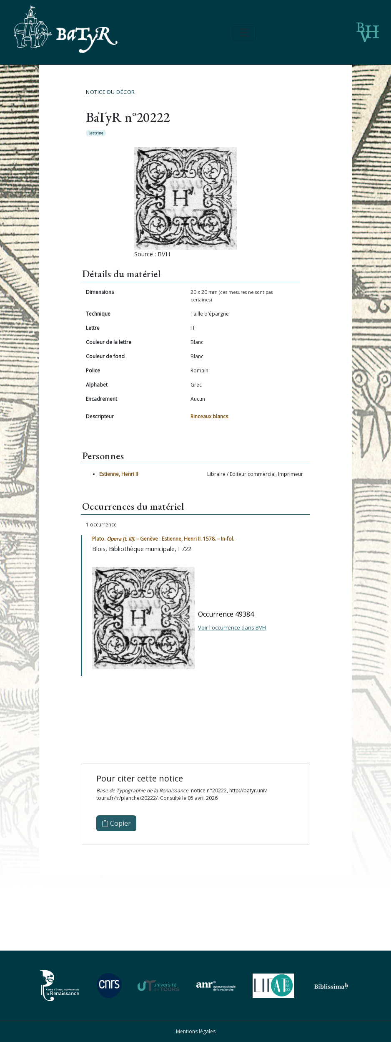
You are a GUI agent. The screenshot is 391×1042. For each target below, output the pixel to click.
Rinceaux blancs (209, 416)
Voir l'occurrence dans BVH (232, 627)
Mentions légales (196, 1031)
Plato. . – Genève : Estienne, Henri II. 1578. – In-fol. (163, 538)
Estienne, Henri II (118, 474)
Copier (116, 823)
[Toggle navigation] (244, 32)
